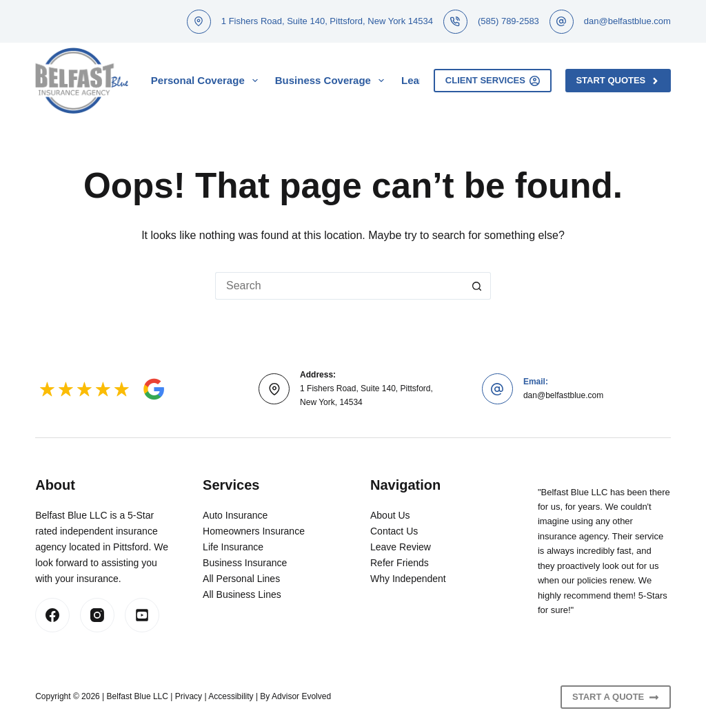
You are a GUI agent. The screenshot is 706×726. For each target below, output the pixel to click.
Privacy (188, 696)
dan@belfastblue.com (627, 21)
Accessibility (230, 696)
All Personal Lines (241, 578)
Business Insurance (245, 562)
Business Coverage (332, 80)
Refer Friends (399, 562)
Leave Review (400, 546)
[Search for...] (339, 286)
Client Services (493, 80)
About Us (390, 515)
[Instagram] (97, 615)
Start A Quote (615, 697)
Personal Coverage (207, 80)
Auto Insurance (235, 515)
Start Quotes (618, 80)
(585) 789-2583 (508, 21)
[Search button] (477, 286)
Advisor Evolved (301, 696)
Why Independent (408, 578)
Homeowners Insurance (254, 531)
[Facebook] (52, 615)
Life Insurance (233, 546)
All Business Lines (242, 594)
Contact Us (394, 531)
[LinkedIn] (142, 615)
